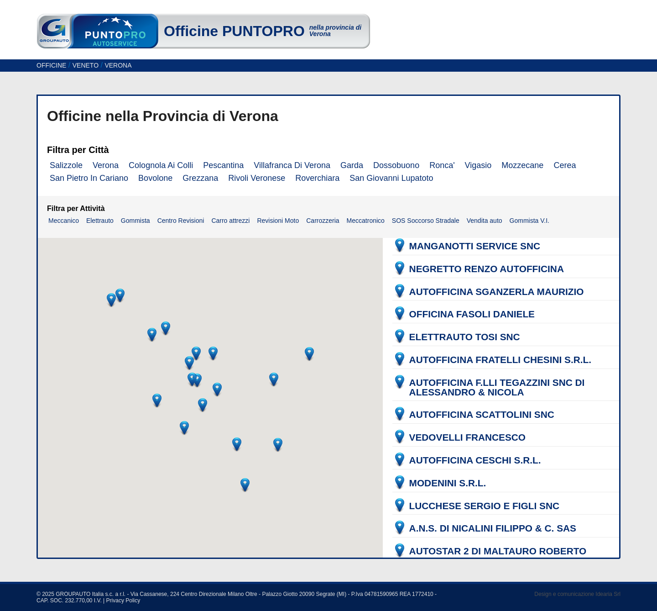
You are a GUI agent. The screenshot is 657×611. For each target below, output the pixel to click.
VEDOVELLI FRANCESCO (467, 437)
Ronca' (441, 165)
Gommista (135, 220)
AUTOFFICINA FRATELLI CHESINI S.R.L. (500, 360)
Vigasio (478, 165)
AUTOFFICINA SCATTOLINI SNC (481, 415)
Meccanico (63, 220)
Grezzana (200, 178)
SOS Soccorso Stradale (425, 220)
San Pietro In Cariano (89, 178)
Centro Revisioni (180, 220)
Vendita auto (484, 220)
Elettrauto (100, 220)
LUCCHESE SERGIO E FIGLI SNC (484, 506)
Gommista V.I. (529, 220)
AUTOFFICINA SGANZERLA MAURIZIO (496, 292)
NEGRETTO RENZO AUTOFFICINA (486, 269)
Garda (351, 165)
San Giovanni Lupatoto (391, 178)
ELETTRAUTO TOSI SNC (464, 337)
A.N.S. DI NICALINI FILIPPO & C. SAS (492, 528)
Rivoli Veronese (256, 178)
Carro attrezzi (230, 220)
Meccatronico (366, 220)
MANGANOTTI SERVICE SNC (474, 246)
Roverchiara (317, 178)
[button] (189, 363)
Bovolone (155, 178)
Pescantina (223, 165)
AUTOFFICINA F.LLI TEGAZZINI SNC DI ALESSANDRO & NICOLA (497, 387)
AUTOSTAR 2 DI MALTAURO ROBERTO (498, 551)
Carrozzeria (322, 220)
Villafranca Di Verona (292, 165)
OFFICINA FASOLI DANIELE (472, 314)
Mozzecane (522, 165)
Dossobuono (396, 165)
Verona (106, 165)
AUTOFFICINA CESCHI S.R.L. (475, 460)
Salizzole (66, 165)
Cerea (564, 165)
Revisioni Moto (278, 220)
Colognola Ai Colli (161, 165)
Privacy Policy (123, 600)
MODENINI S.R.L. (447, 483)
